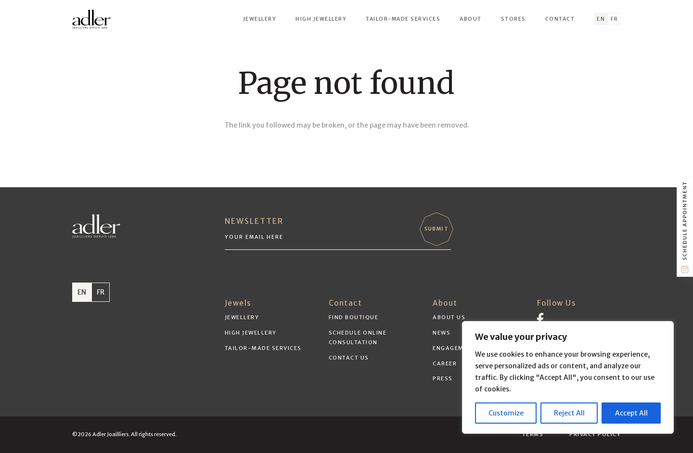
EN (81, 292)
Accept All (631, 413)
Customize (506, 413)
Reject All (569, 413)
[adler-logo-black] (91, 19)
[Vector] (540, 318)
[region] (568, 377)
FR (100, 292)
